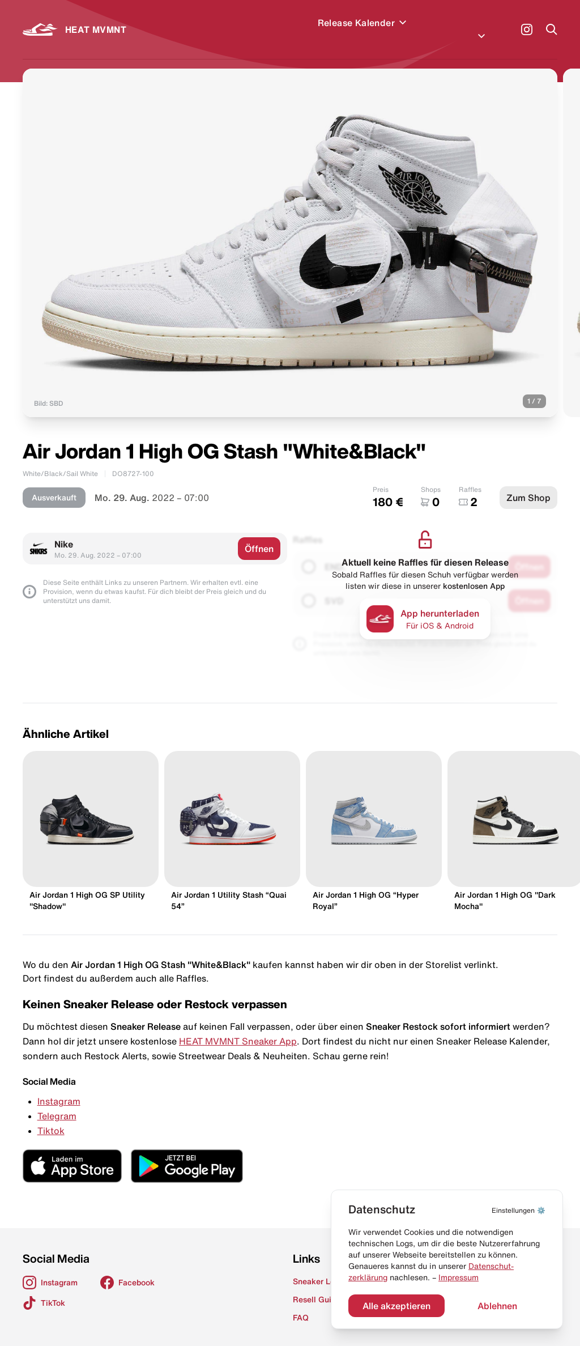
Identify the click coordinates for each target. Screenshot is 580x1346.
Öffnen (259, 535)
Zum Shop (528, 484)
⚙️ (518, 1210)
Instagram (58, 1087)
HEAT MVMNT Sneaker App (238, 1027)
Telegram (56, 1102)
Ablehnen (497, 1305)
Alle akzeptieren (396, 1305)
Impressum (458, 1277)
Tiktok (51, 1117)
